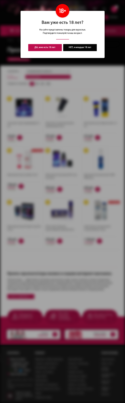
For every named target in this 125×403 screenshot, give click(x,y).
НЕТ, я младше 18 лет (80, 47)
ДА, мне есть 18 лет (45, 47)
